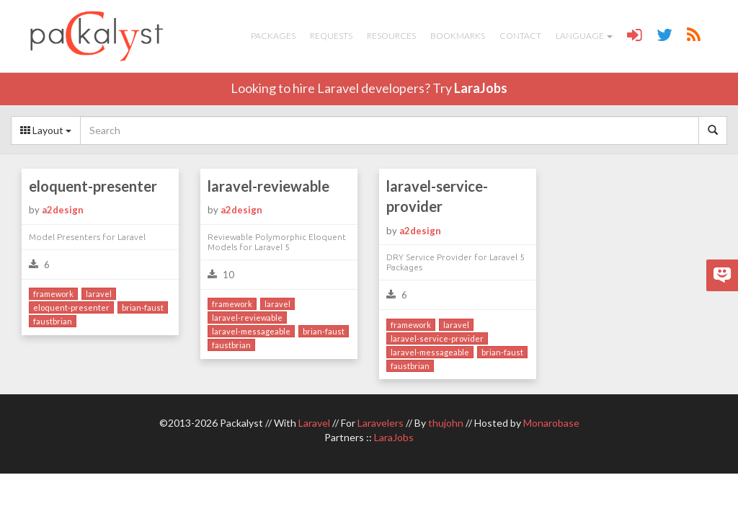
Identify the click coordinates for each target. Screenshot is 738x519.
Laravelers (380, 423)
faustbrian (52, 321)
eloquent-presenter (93, 186)
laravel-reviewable (268, 186)
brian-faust (143, 307)
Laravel (314, 423)
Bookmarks (457, 35)
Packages (273, 35)
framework (53, 293)
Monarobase (551, 423)
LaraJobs (480, 88)
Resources (391, 35)
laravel (99, 293)
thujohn (445, 423)
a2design (63, 210)
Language (584, 35)
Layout (45, 130)
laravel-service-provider (437, 196)
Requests (331, 35)
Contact (520, 35)
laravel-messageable (251, 331)
